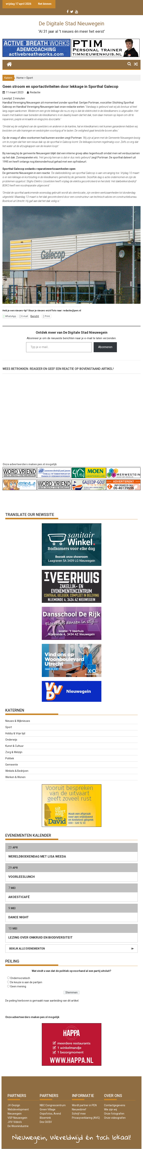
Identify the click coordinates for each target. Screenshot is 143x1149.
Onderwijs (11, 739)
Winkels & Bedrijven (16, 770)
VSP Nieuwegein (17, 1117)
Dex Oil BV (46, 1121)
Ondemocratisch (20, 978)
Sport (29, 77)
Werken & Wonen (15, 777)
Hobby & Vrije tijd (15, 733)
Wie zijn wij (110, 1109)
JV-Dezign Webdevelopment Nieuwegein (18, 1109)
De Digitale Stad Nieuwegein (71, 23)
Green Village (47, 1109)
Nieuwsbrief (79, 1109)
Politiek (9, 758)
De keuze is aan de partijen (26, 982)
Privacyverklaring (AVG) (86, 1117)
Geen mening (18, 986)
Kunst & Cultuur (14, 745)
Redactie (35, 92)
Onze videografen (115, 1117)
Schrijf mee (79, 1113)
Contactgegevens (114, 1105)
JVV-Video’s (15, 1121)
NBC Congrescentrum (53, 1105)
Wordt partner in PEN (84, 1105)
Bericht (34, 316)
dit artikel (73, 1000)
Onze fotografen (114, 1113)
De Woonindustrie (18, 1126)
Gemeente (11, 764)
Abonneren (105, 347)
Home (20, 77)
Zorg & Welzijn (13, 752)
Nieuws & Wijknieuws (17, 720)
